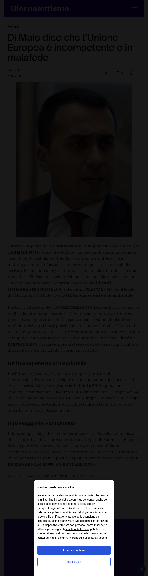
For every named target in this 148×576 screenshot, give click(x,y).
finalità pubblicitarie (77, 529)
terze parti (97, 508)
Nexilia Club (74, 561)
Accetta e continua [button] (74, 550)
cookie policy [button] (87, 503)
